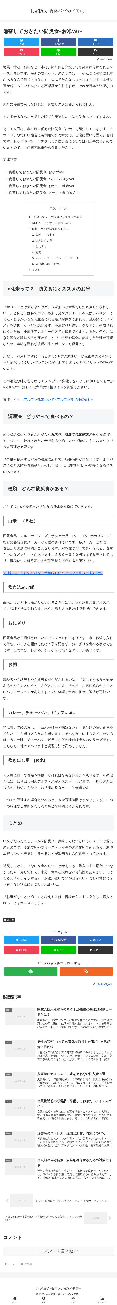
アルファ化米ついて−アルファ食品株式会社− (58, 403)
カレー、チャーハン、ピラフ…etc (57, 260)
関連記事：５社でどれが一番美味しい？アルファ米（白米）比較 (53, 576)
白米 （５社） (44, 236)
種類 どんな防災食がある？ (50, 229)
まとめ (34, 273)
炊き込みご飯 (43, 242)
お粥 (37, 254)
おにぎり (40, 248)
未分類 (9, 923)
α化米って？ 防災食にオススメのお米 (60, 217)
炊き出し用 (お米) (47, 266)
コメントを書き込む (58, 1256)
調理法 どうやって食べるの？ (51, 223)
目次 (53, 209)
